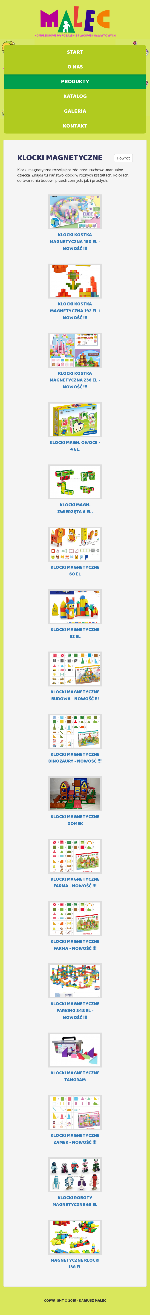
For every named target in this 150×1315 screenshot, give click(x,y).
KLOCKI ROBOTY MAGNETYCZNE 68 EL (75, 1182)
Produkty (75, 81)
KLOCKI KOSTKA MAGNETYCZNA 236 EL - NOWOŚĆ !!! (75, 362)
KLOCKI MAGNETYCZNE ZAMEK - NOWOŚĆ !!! (75, 1120)
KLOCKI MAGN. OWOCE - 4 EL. (75, 427)
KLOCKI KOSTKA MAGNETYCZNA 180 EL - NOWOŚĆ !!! (75, 223)
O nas (75, 67)
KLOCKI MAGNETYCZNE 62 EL (75, 614)
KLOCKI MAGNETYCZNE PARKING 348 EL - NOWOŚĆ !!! (75, 992)
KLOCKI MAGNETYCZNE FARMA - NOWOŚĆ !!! (75, 864)
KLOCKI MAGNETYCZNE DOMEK (75, 801)
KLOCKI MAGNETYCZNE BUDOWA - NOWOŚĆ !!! (75, 677)
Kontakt (75, 126)
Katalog (75, 96)
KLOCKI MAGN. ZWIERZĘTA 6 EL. (75, 489)
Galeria (75, 111)
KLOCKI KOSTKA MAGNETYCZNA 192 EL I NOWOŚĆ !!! (75, 292)
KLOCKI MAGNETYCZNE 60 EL (75, 552)
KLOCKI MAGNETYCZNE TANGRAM (75, 1058)
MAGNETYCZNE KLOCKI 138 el (75, 1245)
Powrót (123, 158)
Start (75, 52)
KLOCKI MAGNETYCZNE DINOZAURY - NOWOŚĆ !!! (75, 739)
